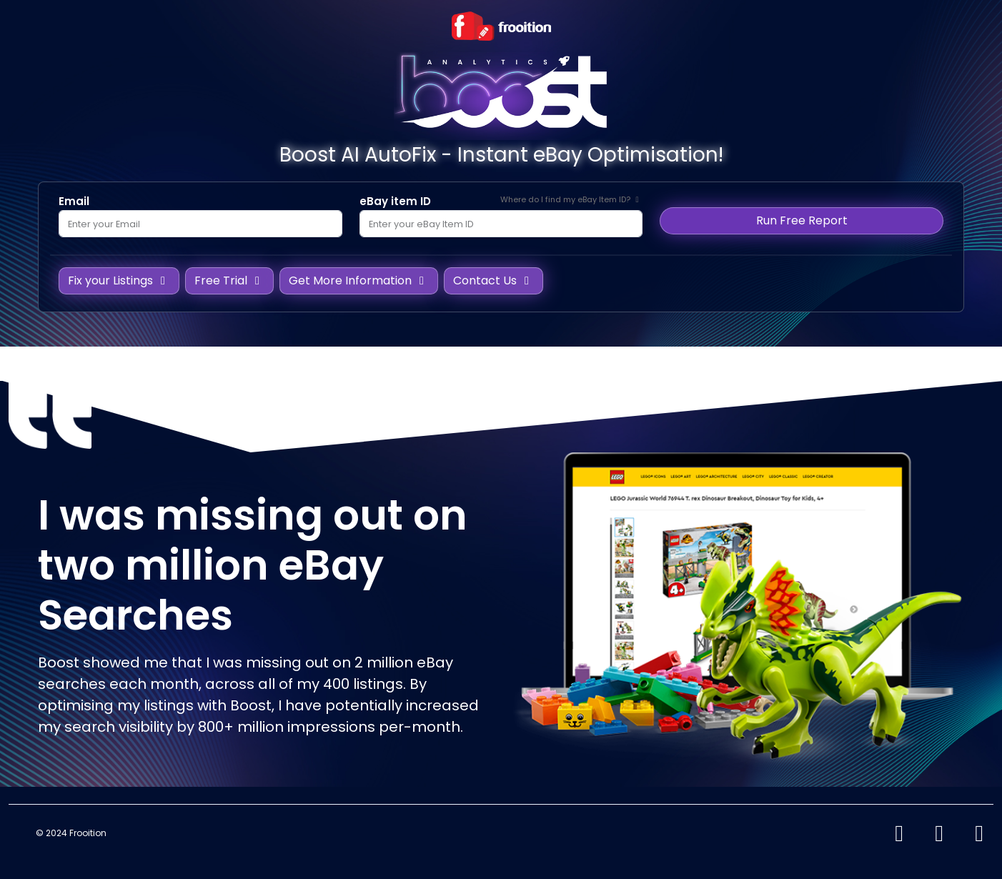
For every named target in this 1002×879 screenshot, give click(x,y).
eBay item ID (395, 201)
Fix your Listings (119, 280)
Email (74, 201)
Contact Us (493, 280)
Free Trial (229, 280)
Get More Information (359, 280)
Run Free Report (802, 220)
